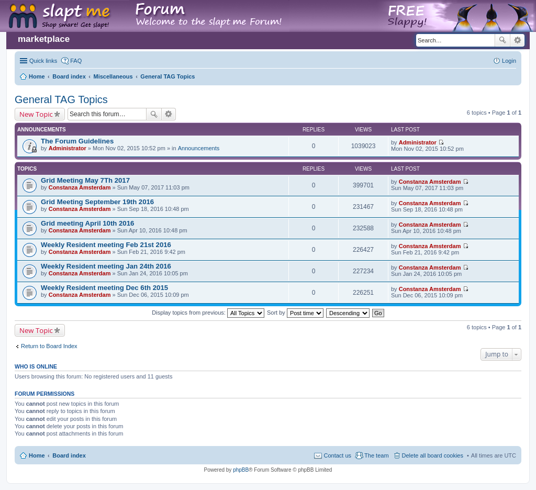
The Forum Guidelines (77, 141)
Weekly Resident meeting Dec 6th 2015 (104, 288)
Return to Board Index (49, 346)
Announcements (199, 148)
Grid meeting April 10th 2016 (87, 223)
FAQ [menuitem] (76, 61)
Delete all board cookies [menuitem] (432, 455)
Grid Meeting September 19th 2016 (97, 202)
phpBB (241, 470)
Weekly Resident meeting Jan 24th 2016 (106, 266)
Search (502, 40)
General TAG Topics (61, 99)
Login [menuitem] (509, 61)
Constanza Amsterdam (80, 187)
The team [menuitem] (376, 455)
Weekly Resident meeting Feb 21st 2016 (106, 245)
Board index (69, 455)
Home (37, 455)
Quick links (43, 61)
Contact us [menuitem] (337, 455)
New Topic (36, 114)
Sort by (295, 312)
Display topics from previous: (208, 312)
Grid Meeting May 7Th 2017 (85, 180)
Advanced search (517, 40)
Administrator (67, 148)
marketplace (44, 39)
